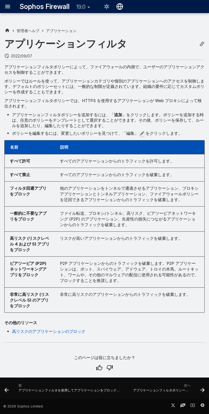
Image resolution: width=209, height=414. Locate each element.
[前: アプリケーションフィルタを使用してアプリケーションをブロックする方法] (64, 390)
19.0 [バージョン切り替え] (80, 7)
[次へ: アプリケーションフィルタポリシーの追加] (168, 390)
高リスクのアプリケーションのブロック (48, 331)
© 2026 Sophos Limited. (23, 406)
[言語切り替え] (119, 6)
